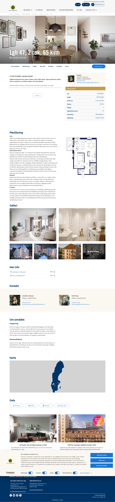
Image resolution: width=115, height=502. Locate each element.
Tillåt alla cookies (102, 481)
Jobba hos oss (96, 1)
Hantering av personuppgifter (76, 464)
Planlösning (26, 66)
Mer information (85, 499)
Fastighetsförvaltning (68, 10)
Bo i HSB (81, 10)
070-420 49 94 (81, 80)
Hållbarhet (86, 1)
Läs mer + (37, 95)
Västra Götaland (26, 14)
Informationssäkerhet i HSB (75, 466)
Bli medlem (41, 10)
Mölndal (34, 14)
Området (59, 66)
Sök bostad (13, 464)
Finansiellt (52, 466)
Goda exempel (53, 471)
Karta (67, 66)
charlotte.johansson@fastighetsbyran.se (88, 82)
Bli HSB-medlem (15, 466)
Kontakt (50, 66)
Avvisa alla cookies (101, 491)
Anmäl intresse (98, 66)
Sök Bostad (30, 10)
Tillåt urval (102, 486)
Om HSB (91, 1)
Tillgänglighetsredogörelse (75, 468)
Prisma (46, 14)
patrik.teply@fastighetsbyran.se (81, 304)
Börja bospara (53, 10)
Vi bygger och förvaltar (55, 470)
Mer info (42, 66)
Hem (11, 14)
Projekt (41, 14)
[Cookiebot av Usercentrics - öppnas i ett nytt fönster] (10, 499)
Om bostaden (15, 66)
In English (102, 1)
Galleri (35, 66)
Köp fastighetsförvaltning (37, 464)
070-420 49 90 (76, 302)
